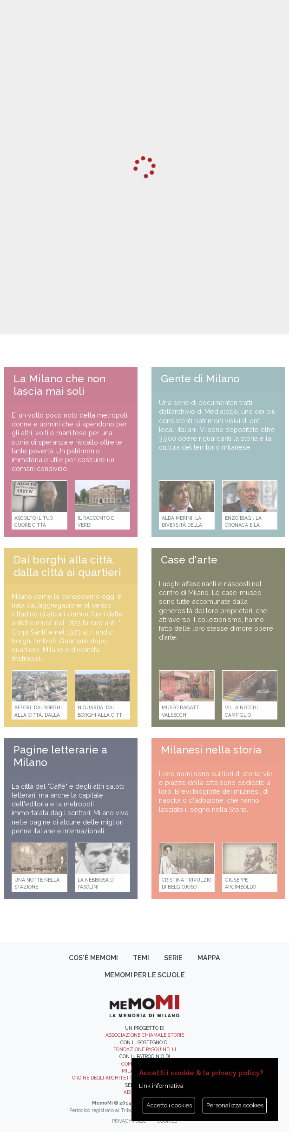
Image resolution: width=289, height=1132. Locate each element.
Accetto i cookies (169, 1105)
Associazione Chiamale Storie (144, 1035)
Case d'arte (189, 560)
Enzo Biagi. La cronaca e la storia (243, 525)
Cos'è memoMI (93, 958)
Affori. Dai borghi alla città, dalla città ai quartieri (38, 715)
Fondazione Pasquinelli (144, 1049)
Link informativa (161, 1085)
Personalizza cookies (234, 1105)
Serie (173, 958)
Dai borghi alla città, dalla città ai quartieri (67, 566)
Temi (141, 958)
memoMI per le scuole (145, 975)
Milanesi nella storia (211, 750)
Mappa (208, 958)
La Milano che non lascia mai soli (59, 385)
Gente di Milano (200, 379)
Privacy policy (131, 1121)
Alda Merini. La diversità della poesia (182, 525)
